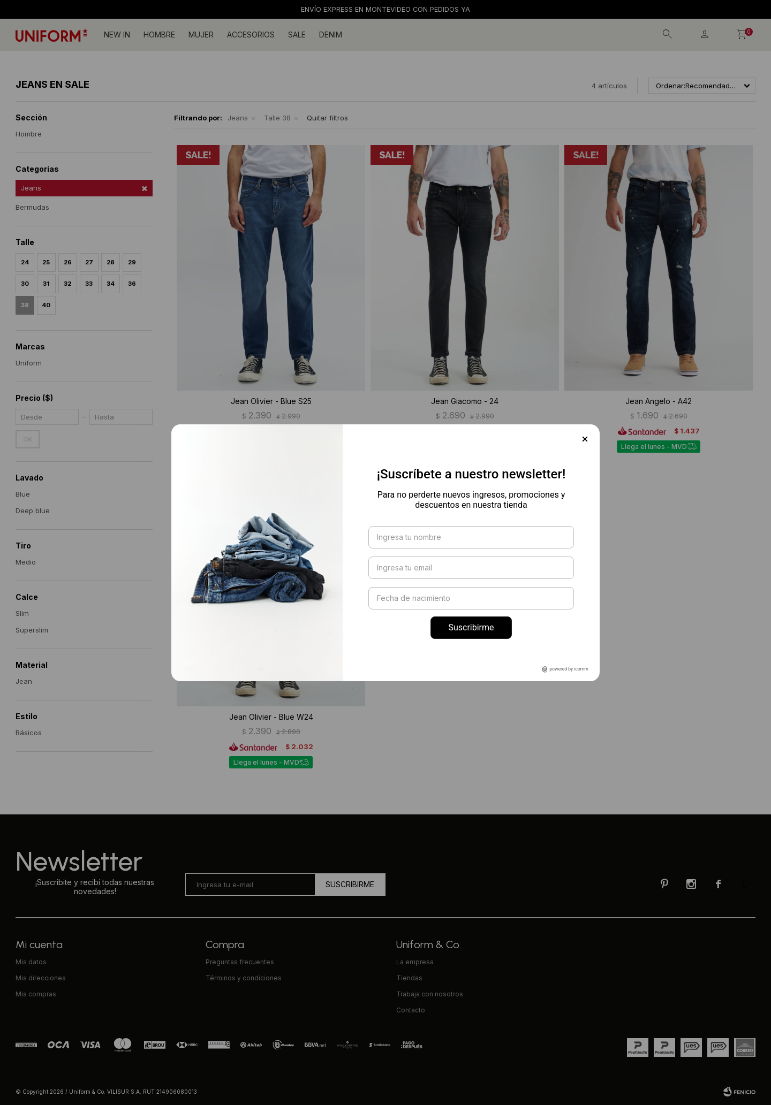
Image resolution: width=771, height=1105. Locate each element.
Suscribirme (471, 627)
